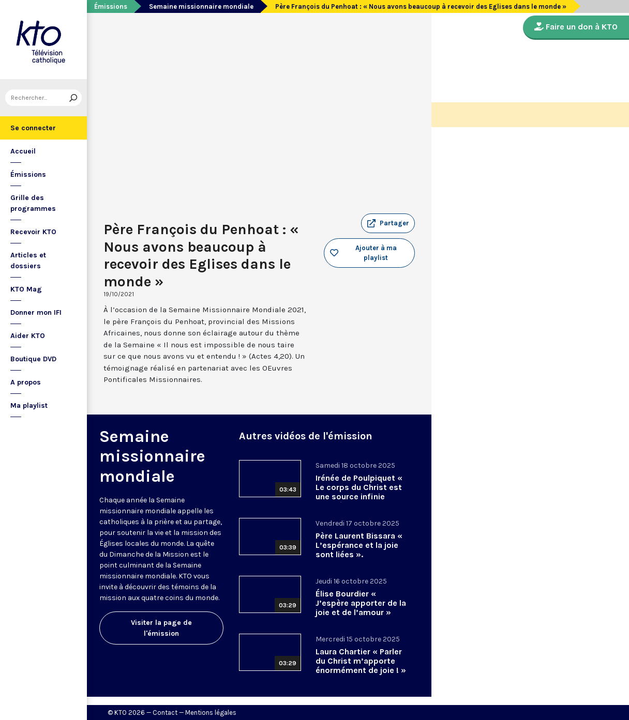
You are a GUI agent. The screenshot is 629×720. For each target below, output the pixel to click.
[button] (388, 223)
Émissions (28, 174)
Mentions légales (210, 712)
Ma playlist (29, 405)
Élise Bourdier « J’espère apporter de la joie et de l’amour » (361, 603)
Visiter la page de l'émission (161, 628)
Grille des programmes (33, 203)
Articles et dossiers (28, 260)
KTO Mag (26, 289)
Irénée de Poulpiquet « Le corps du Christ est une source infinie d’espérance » (359, 492)
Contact (165, 712)
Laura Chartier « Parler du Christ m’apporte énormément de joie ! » (361, 661)
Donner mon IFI (36, 312)
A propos (25, 382)
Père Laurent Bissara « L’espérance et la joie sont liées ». (359, 545)
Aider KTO (27, 335)
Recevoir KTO (33, 231)
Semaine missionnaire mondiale (201, 6)
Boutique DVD (33, 359)
